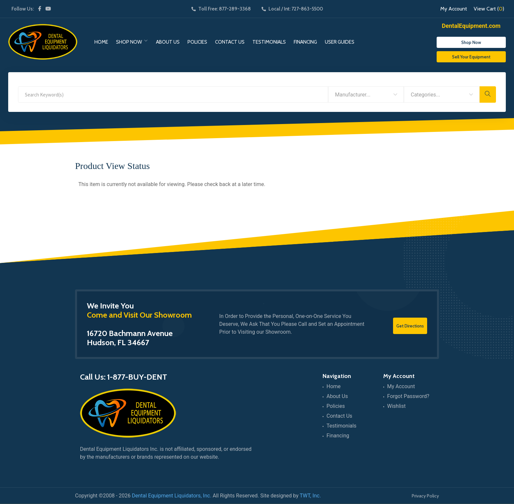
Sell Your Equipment (471, 56)
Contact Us (230, 42)
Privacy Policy (425, 496)
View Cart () (489, 9)
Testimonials (269, 42)
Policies (197, 42)
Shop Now (129, 42)
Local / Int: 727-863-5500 (292, 9)
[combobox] (366, 94)
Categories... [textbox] (425, 95)
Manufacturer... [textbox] (352, 95)
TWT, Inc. (310, 496)
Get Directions (410, 325)
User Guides (339, 42)
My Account (453, 9)
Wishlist (396, 406)
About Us (168, 42)
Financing (305, 42)
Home (101, 42)
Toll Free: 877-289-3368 (221, 9)
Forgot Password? (408, 396)
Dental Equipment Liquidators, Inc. (171, 496)
